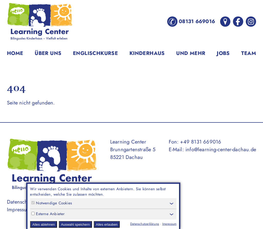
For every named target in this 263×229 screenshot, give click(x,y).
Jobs (223, 53)
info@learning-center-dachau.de (220, 149)
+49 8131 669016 (200, 142)
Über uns (48, 53)
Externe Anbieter (47, 214)
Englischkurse (95, 53)
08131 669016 (191, 21)
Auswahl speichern (75, 224)
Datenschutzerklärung (144, 224)
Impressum (19, 209)
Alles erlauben (106, 224)
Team (248, 53)
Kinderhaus (147, 53)
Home (15, 53)
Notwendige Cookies (51, 203)
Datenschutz (20, 202)
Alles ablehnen (43, 224)
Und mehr (190, 53)
